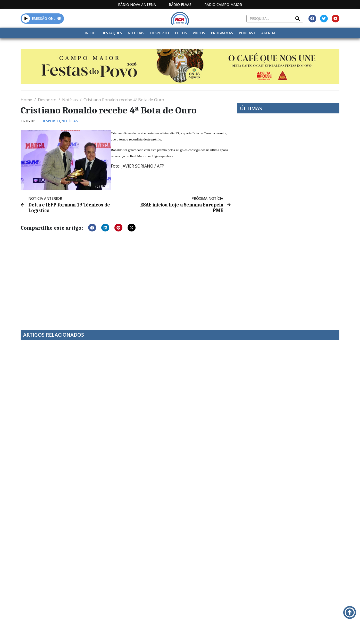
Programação (208, 612)
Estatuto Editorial (165, 612)
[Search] (297, 18)
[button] (26, 18)
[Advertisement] (126, 280)
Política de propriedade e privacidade (302, 612)
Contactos (243, 612)
